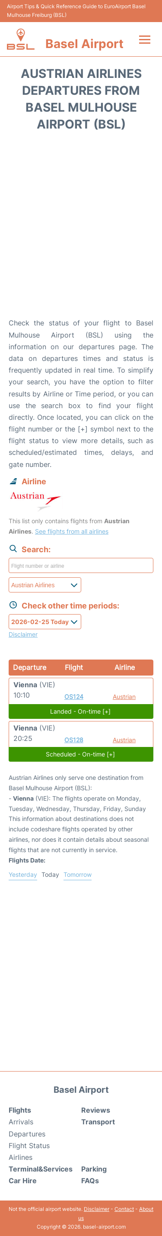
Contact (124, 1209)
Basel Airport (84, 44)
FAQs (90, 1180)
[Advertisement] (81, 227)
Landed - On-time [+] (80, 711)
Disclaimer (96, 1209)
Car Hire (23, 1180)
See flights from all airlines (71, 531)
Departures (27, 1134)
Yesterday (23, 874)
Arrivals (21, 1121)
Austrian (124, 696)
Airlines (20, 1157)
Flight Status (29, 1145)
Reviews (95, 1110)
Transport (98, 1121)
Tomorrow (78, 874)
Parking (94, 1169)
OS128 (73, 740)
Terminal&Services (41, 1169)
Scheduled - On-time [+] (80, 754)
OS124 (73, 696)
